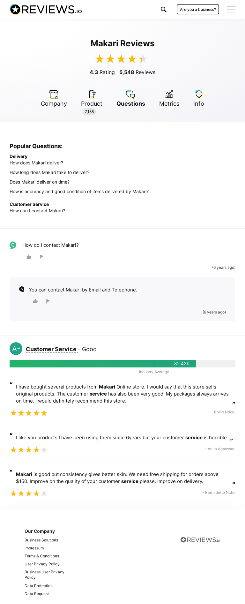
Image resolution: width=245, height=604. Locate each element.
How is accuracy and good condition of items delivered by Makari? (79, 191)
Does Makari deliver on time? (40, 182)
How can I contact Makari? (37, 210)
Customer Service (52, 349)
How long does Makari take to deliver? (49, 172)
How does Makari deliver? (36, 162)
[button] (163, 9)
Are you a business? (198, 9)
